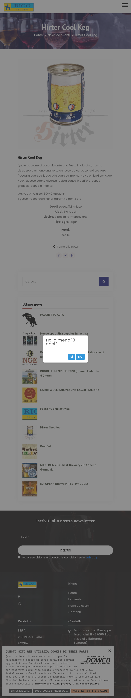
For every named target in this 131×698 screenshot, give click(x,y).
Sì (71, 357)
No (80, 357)
